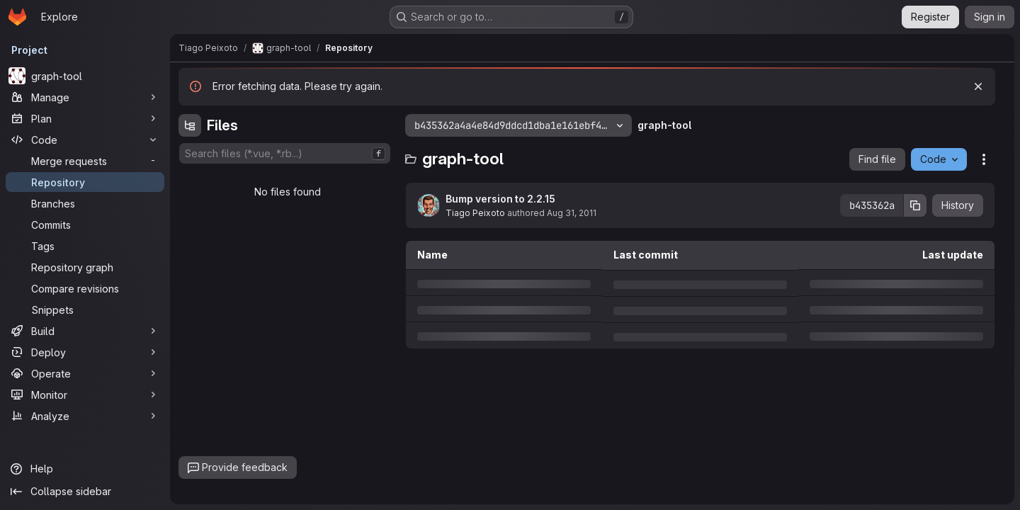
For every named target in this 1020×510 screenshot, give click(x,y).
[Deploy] (85, 352)
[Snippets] (85, 309)
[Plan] (85, 118)
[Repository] (85, 182)
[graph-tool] (85, 76)
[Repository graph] (85, 267)
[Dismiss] (978, 86)
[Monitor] (85, 394)
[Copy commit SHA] (915, 205)
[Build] (85, 331)
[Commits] (85, 224)
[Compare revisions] (85, 288)
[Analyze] (85, 416)
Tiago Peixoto (475, 213)
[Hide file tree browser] (189, 125)
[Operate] (85, 373)
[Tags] (85, 246)
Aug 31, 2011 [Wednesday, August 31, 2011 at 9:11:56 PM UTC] (571, 213)
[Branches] (85, 203)
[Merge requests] (85, 161)
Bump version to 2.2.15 (500, 199)
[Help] (85, 469)
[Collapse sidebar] (85, 492)
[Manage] (85, 97)
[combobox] (284, 153)
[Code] (85, 139)
